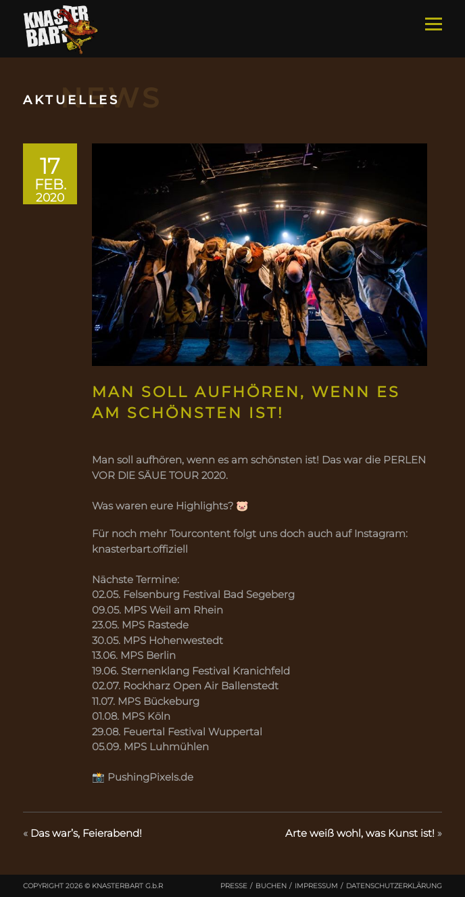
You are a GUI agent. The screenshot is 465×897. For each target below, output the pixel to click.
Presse (233, 885)
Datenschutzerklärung (394, 885)
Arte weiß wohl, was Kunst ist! (360, 833)
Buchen (271, 885)
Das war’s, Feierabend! (86, 833)
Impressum (316, 885)
